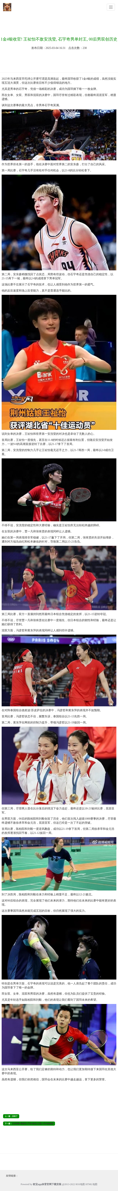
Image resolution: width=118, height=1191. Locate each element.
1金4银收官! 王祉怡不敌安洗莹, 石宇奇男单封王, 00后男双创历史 (59, 39)
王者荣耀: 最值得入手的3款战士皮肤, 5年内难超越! (32, 1124)
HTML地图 (91, 1184)
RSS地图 (80, 1184)
